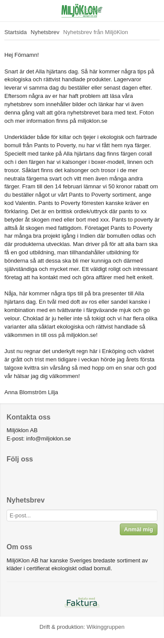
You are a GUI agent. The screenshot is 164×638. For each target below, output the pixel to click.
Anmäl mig (138, 529)
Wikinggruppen (106, 627)
